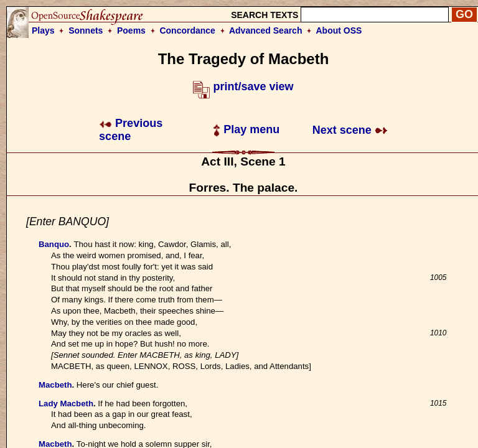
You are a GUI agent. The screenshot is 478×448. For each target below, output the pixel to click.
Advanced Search (265, 30)
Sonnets (85, 30)
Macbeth (55, 385)
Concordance (187, 30)
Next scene (350, 130)
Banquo (54, 244)
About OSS (339, 30)
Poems (131, 30)
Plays (43, 30)
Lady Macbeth (66, 403)
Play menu (246, 129)
